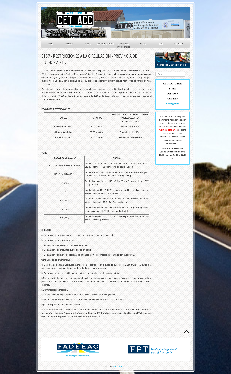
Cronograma (172, 103)
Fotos (160, 43)
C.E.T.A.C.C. (119, 366)
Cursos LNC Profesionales (123, 45)
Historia (87, 43)
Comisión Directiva (105, 43)
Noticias (69, 43)
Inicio (50, 43)
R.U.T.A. (142, 43)
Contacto (178, 43)
